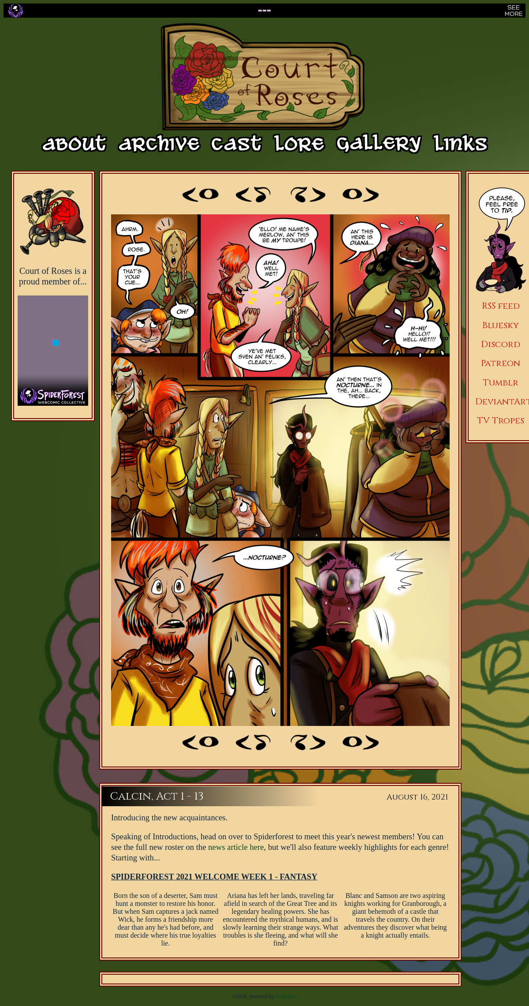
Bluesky (500, 325)
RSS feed (501, 306)
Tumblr (500, 383)
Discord (500, 344)
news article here (236, 847)
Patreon (500, 363)
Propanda (285, 996)
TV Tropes (500, 420)
